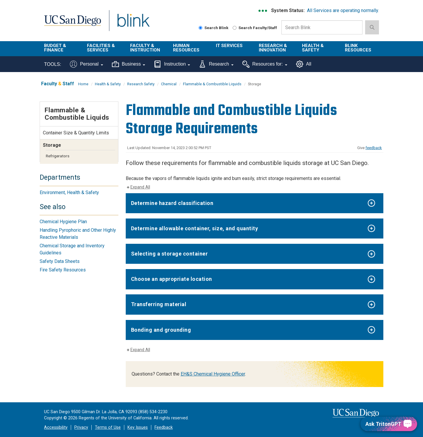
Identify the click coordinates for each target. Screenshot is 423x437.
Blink (133, 24)
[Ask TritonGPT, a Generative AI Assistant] (388, 424)
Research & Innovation (273, 48)
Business (128, 64)
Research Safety (141, 84)
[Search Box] (321, 27)
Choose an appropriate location (171, 279)
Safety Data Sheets (60, 261)
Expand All (140, 187)
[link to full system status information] (263, 10)
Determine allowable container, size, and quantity (194, 228)
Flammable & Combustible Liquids (212, 84)
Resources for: (264, 64)
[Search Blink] (200, 28)
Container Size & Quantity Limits (76, 133)
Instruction (172, 64)
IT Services (229, 45)
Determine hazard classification (172, 203)
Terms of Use (108, 427)
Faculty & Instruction (145, 48)
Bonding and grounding (161, 330)
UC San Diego (72, 24)
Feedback (164, 427)
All (303, 64)
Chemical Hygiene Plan (63, 221)
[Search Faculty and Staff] (234, 28)
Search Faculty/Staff (255, 27)
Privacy (81, 427)
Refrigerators (57, 156)
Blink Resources (358, 48)
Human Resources (186, 48)
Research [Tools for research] (216, 64)
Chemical (169, 84)
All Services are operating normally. (343, 10)
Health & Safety (313, 48)
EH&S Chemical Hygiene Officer (213, 374)
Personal (86, 64)
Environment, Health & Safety (69, 192)
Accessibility (56, 427)
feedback (373, 148)
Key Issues (137, 427)
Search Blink (214, 27)
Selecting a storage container (169, 254)
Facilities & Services (101, 48)
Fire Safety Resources (63, 270)
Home (83, 84)
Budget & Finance (55, 48)
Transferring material (159, 304)
